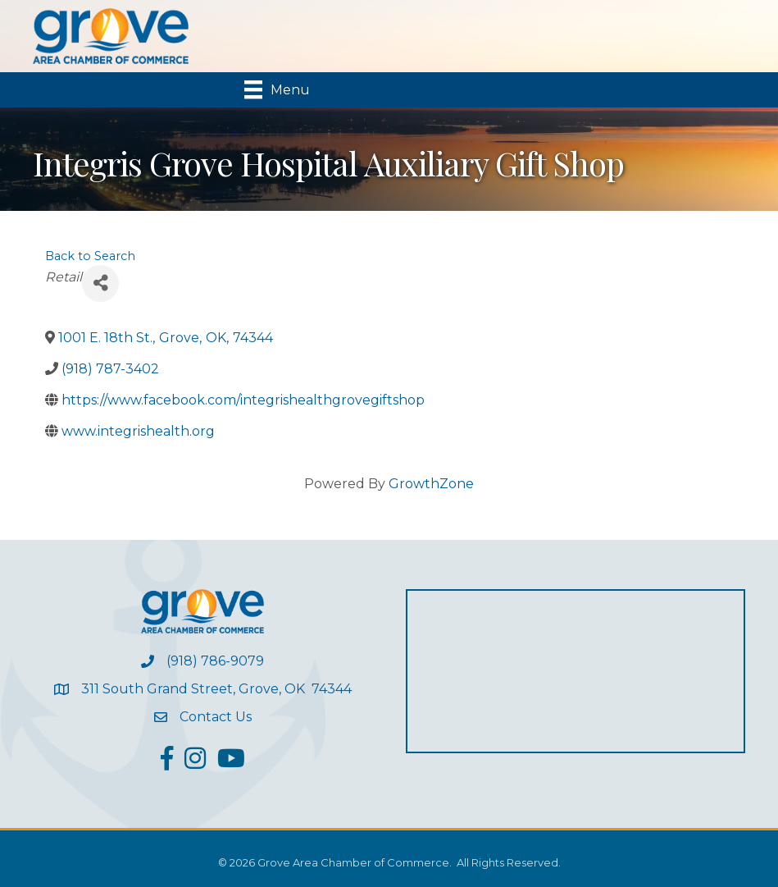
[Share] (100, 283)
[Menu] (277, 89)
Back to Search (90, 256)
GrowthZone (431, 484)
